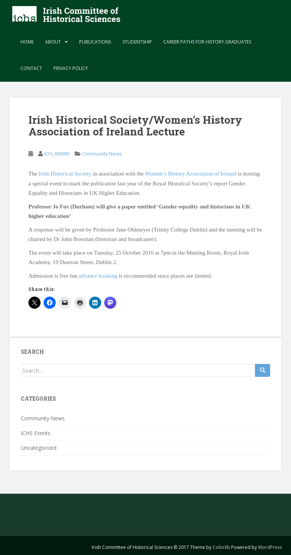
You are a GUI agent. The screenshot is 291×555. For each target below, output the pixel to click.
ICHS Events (35, 433)
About (53, 42)
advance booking (98, 276)
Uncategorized (38, 447)
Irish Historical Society (65, 174)
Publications (95, 42)
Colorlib (221, 547)
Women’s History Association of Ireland (190, 174)
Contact (31, 68)
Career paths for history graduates (207, 42)
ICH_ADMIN (56, 153)
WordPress (270, 547)
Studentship (137, 42)
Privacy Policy (70, 68)
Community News (102, 153)
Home (27, 42)
